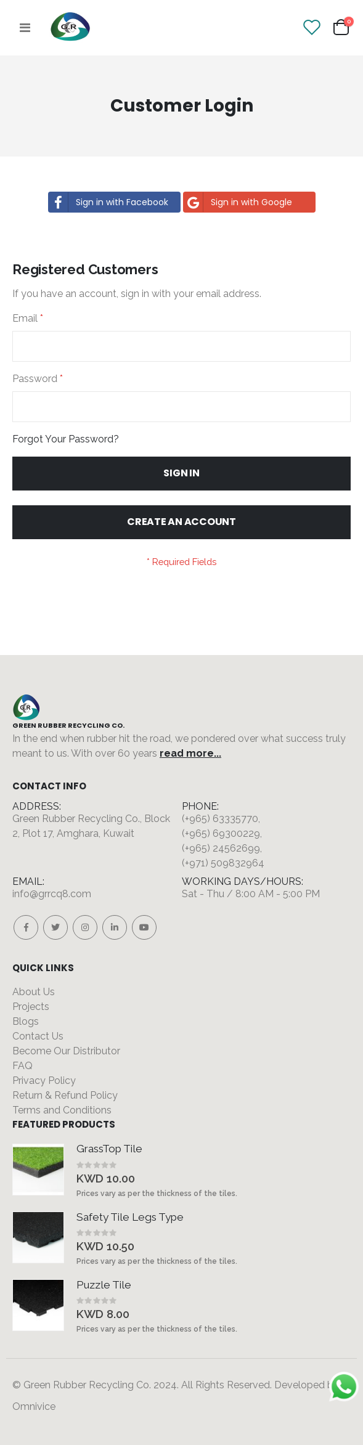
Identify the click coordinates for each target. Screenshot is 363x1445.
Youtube (144, 927)
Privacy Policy (44, 1080)
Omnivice (33, 1406)
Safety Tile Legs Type (130, 1217)
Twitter (55, 927)
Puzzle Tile (103, 1285)
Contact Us (37, 1036)
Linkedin (114, 927)
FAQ (22, 1066)
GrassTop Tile (109, 1148)
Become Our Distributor (66, 1051)
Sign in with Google (238, 202)
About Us (33, 992)
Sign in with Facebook (108, 202)
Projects (30, 1006)
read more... (190, 753)
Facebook (26, 927)
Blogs (25, 1021)
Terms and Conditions (62, 1110)
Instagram (85, 927)
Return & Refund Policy (65, 1095)
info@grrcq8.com (51, 894)
